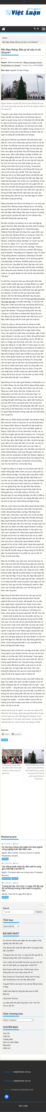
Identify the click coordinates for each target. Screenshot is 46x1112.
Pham (5, 58)
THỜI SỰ (4, 740)
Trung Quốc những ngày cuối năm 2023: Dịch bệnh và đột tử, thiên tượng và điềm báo (12, 761)
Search (6, 908)
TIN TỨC (6, 1033)
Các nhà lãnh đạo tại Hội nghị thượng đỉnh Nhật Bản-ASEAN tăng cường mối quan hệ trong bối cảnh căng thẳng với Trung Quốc (34, 764)
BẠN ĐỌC (7, 1045)
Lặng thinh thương (10, 998)
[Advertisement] (23, 808)
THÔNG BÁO (8, 1039)
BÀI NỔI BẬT (6, 878)
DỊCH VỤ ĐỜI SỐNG (11, 1042)
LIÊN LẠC (7, 1048)
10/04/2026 (8, 844)
